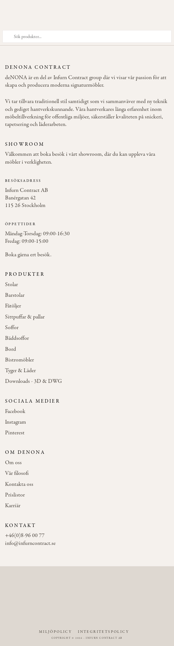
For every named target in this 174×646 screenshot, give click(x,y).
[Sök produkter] (87, 36)
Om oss (13, 463)
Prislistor (15, 495)
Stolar (11, 285)
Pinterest (14, 433)
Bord (10, 349)
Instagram (15, 422)
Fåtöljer (13, 306)
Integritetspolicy (103, 631)
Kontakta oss (19, 484)
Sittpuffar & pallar (25, 317)
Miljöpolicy (55, 631)
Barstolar (14, 295)
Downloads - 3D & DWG (33, 381)
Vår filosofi (17, 473)
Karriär (12, 506)
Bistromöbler (19, 360)
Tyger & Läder (20, 371)
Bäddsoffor (17, 338)
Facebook (15, 411)
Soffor (12, 328)
